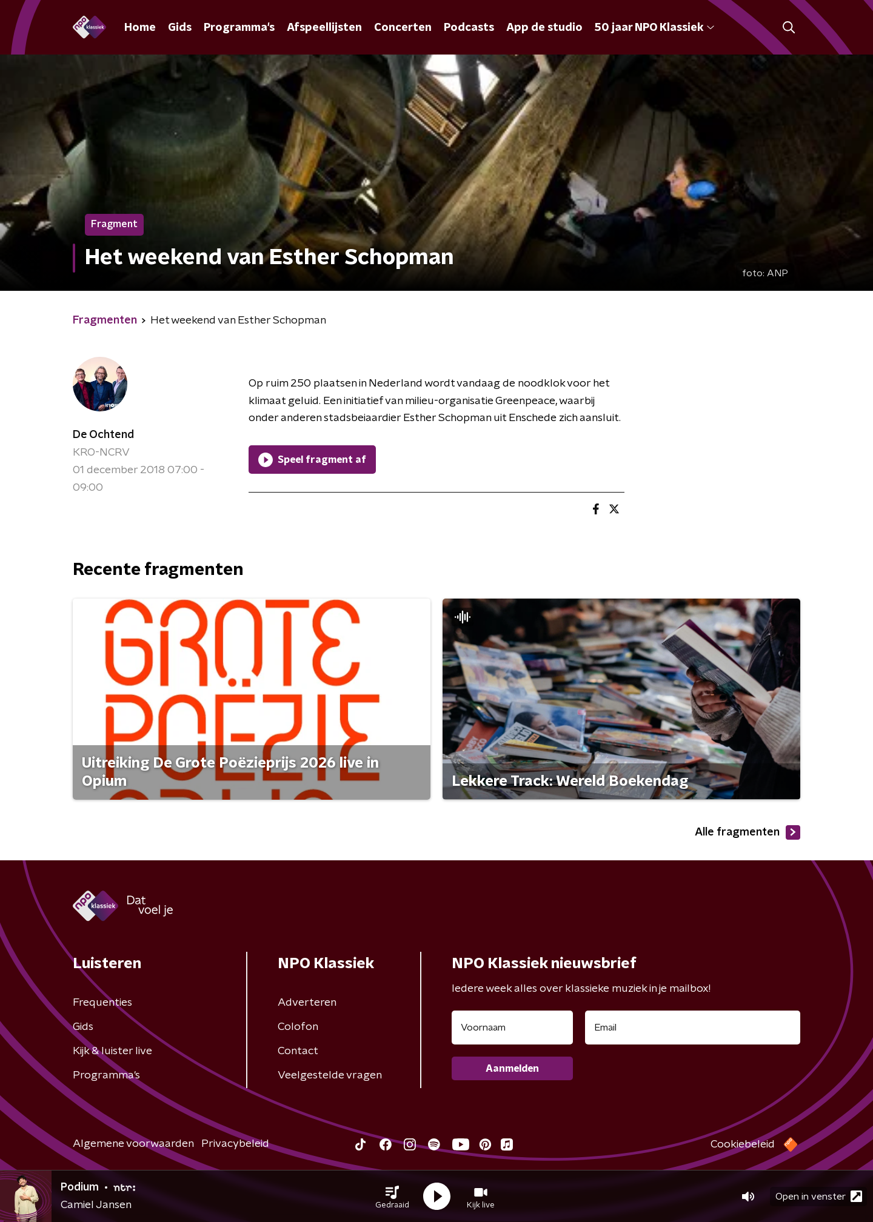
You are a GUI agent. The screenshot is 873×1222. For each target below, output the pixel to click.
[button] (392, 1196)
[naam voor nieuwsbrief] (512, 1027)
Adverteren (307, 1002)
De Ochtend (103, 435)
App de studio (544, 27)
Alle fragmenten (747, 832)
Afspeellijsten (324, 27)
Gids (180, 27)
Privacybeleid (235, 1143)
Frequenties (102, 1002)
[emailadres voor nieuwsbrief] (692, 1027)
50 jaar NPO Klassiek (654, 27)
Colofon (298, 1026)
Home (140, 27)
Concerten (403, 27)
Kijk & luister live (112, 1051)
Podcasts (469, 27)
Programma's (239, 27)
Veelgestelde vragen (330, 1075)
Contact (298, 1051)
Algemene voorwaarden (133, 1143)
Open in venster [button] (818, 1196)
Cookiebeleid (743, 1144)
